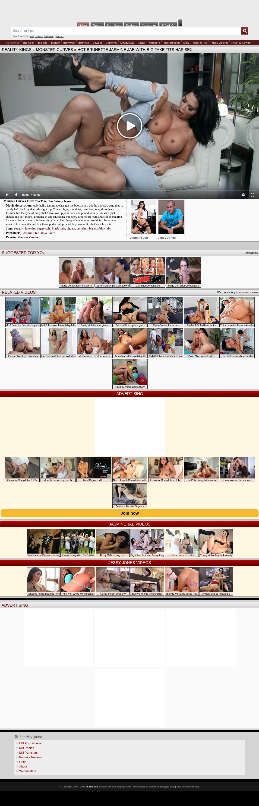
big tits (93, 228)
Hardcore (154, 42)
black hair (58, 228)
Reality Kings (17, 50)
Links (22, 762)
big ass (70, 228)
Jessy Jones (48, 233)
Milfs (186, 42)
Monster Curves (54, 50)
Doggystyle (127, 42)
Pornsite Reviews (30, 757)
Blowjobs (69, 42)
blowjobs (105, 228)
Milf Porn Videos (30, 743)
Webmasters (27, 771)
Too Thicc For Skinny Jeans (53, 201)
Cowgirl (97, 42)
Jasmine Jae (31, 233)
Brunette (83, 42)
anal (32, 36)
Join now (130, 513)
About (23, 766)
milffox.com (92, 786)
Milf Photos (26, 748)
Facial (141, 42)
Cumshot (111, 42)
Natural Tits (200, 42)
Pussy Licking (219, 42)
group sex (58, 36)
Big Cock (28, 42)
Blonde (55, 42)
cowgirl (18, 228)
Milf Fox (129, 9)
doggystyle (44, 228)
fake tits (30, 228)
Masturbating (172, 42)
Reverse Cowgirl (241, 42)
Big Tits (42, 42)
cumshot (39, 36)
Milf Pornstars (28, 752)
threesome (48, 36)
